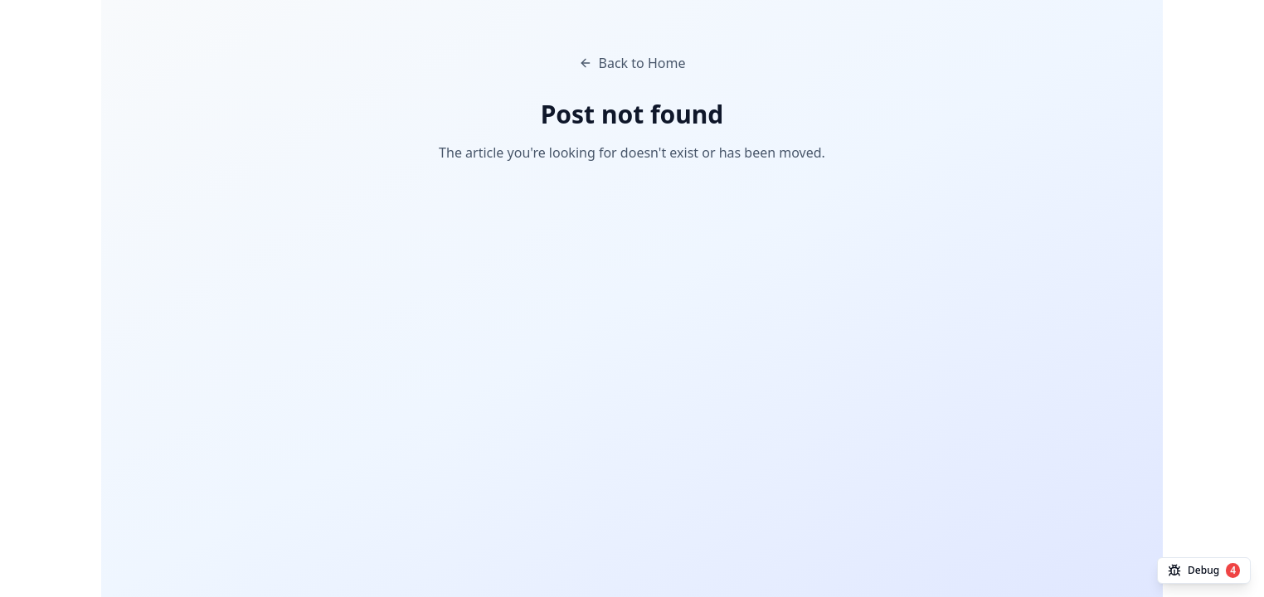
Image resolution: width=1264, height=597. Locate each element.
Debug (1204, 570)
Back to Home (632, 63)
